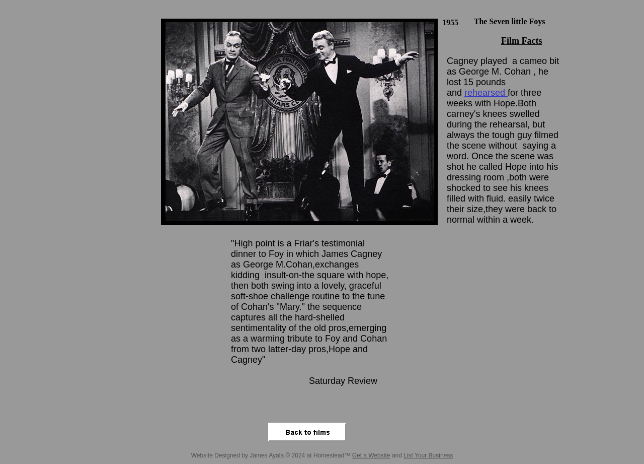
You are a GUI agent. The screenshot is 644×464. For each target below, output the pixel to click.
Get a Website (371, 455)
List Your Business (428, 455)
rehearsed (486, 93)
